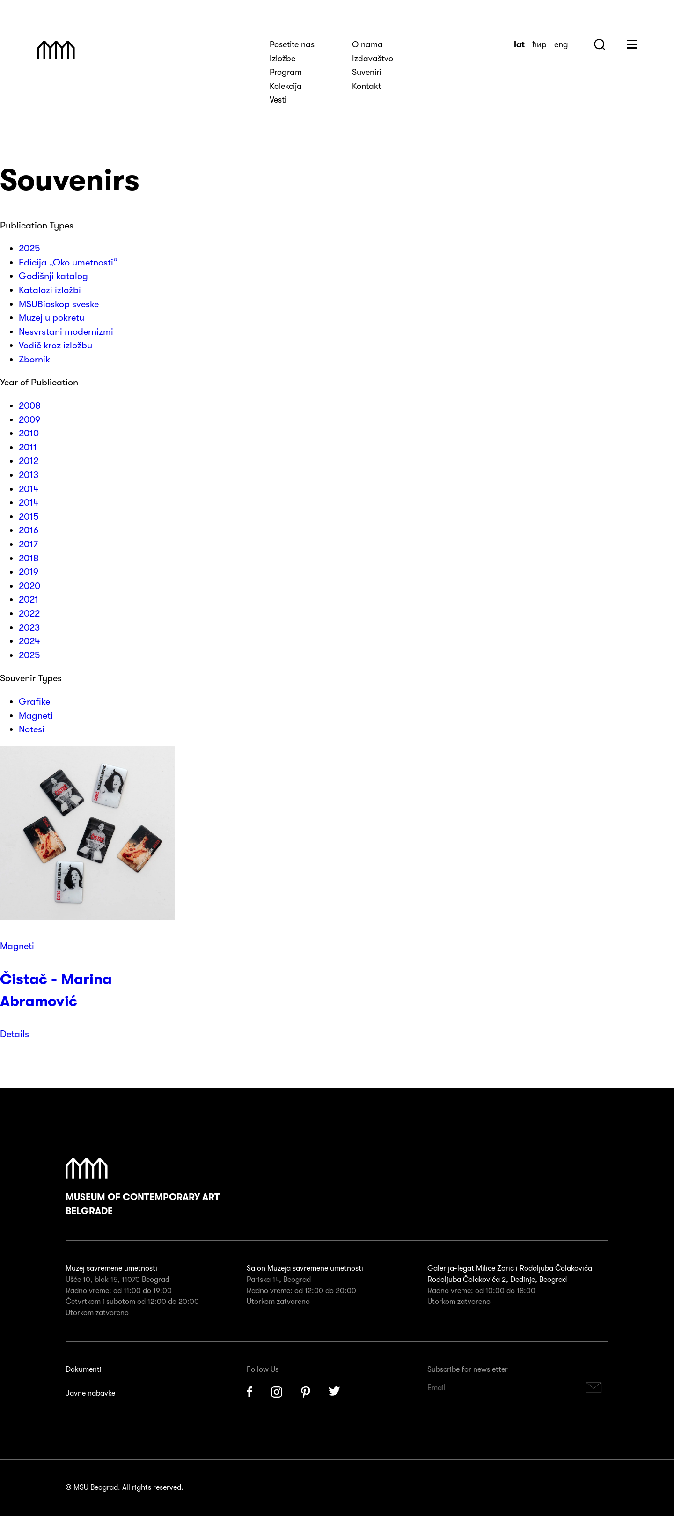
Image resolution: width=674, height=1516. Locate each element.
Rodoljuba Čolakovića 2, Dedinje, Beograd (497, 1279)
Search (599, 44)
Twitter (334, 1392)
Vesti (278, 99)
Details (14, 1034)
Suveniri (366, 72)
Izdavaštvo (372, 58)
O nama (367, 44)
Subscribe (594, 1388)
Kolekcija (286, 86)
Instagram (276, 1392)
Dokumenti (84, 1369)
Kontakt (366, 86)
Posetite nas (292, 44)
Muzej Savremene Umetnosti (56, 50)
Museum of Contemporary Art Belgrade (143, 1187)
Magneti (17, 946)
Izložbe (282, 58)
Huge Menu (632, 44)
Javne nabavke (90, 1393)
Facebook (249, 1392)
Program (286, 72)
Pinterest (305, 1392)
